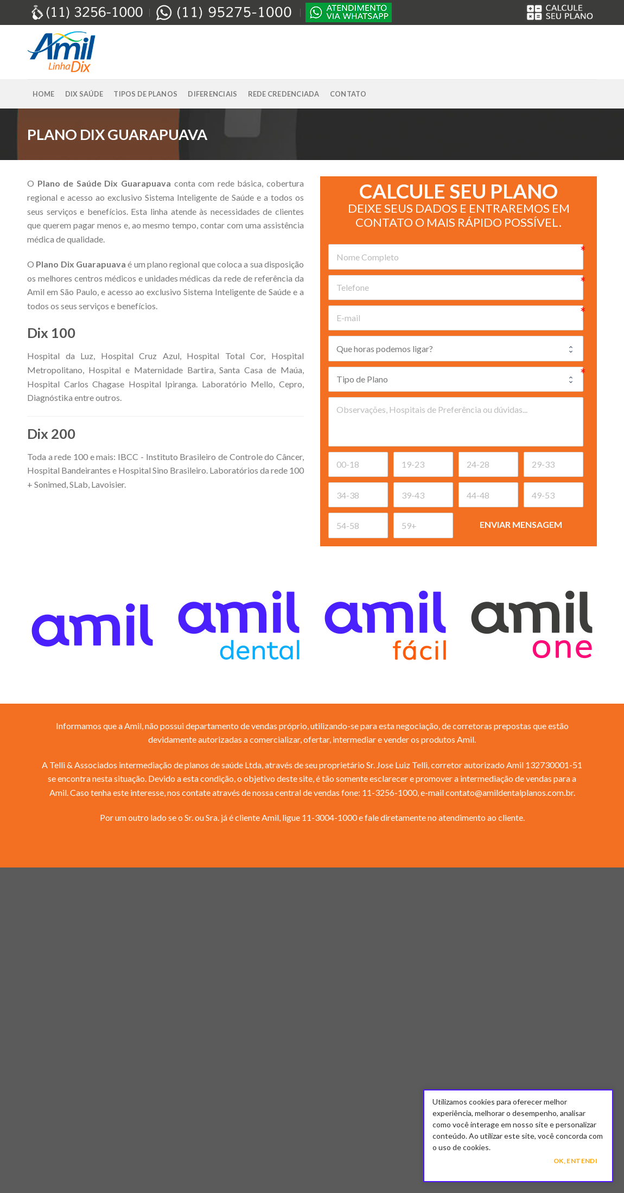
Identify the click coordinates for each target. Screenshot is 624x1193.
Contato (348, 94)
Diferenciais (212, 94)
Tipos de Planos (145, 94)
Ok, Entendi (575, 1161)
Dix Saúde (84, 94)
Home (44, 94)
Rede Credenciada (284, 94)
